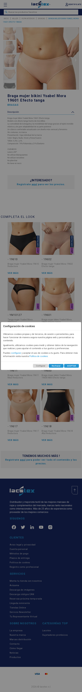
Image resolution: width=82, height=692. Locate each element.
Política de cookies (38, 356)
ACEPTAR (71, 366)
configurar (16, 353)
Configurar (40, 366)
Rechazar (56, 366)
